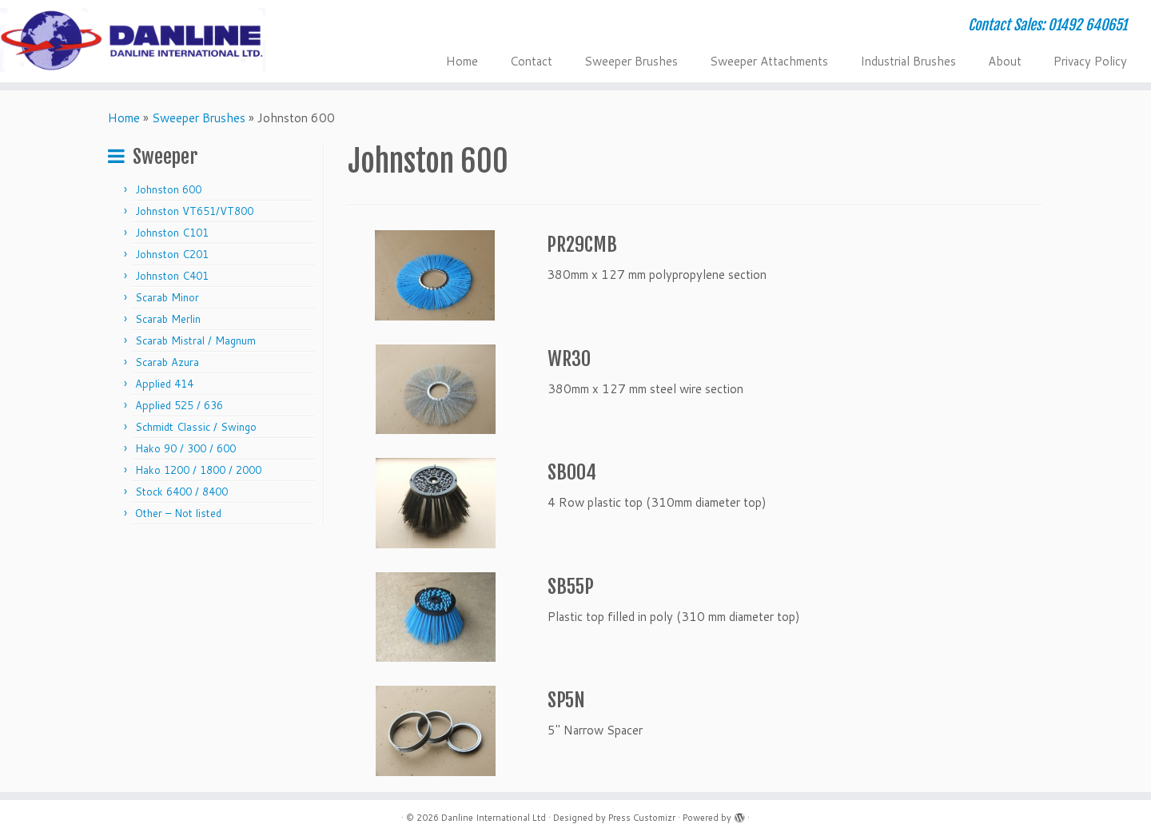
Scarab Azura (167, 362)
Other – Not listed (178, 513)
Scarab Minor (167, 297)
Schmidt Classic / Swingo (196, 427)
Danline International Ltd (493, 817)
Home (462, 61)
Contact (531, 61)
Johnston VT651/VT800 (194, 211)
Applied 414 (164, 383)
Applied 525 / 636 (179, 405)
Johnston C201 (172, 254)
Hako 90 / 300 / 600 (185, 448)
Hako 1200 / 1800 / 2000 (198, 470)
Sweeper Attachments (769, 61)
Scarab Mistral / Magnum (195, 340)
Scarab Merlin (168, 319)
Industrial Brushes (908, 61)
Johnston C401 (172, 276)
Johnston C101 (172, 232)
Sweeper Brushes (631, 61)
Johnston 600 (168, 189)
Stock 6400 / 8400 (181, 491)
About (1005, 61)
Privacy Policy (1090, 61)
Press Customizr (641, 817)
